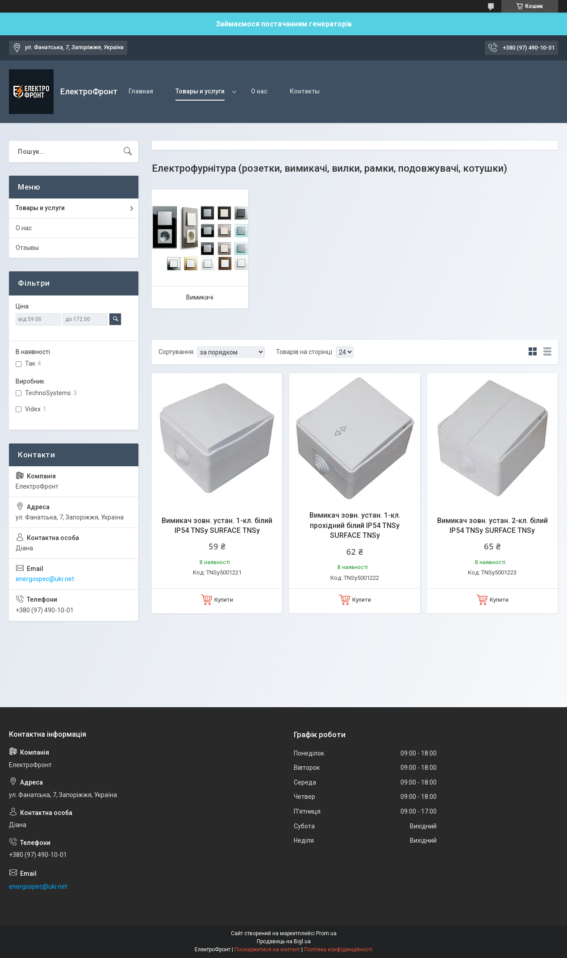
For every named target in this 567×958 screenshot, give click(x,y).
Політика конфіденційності (338, 949)
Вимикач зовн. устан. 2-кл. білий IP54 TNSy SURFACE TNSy (492, 525)
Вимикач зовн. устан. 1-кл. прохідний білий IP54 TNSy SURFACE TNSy (354, 525)
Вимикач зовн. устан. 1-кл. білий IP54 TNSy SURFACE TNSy (217, 525)
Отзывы (27, 247)
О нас (259, 91)
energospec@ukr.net (45, 578)
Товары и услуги (200, 91)
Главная (141, 91)
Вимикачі (199, 297)
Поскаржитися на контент (267, 949)
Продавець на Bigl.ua (284, 941)
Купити (223, 599)
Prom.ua (326, 933)
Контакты (305, 91)
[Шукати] (127, 151)
